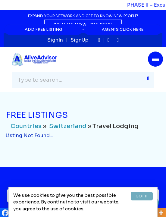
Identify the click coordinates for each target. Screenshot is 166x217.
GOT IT (142, 196)
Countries (26, 126)
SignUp (79, 40)
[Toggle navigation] (155, 59)
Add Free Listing (43, 29)
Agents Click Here (122, 29)
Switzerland (67, 126)
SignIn (55, 40)
